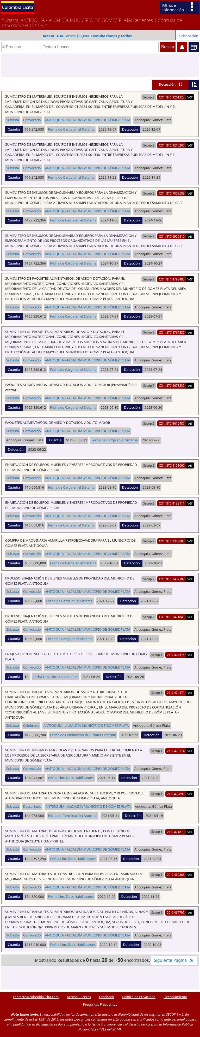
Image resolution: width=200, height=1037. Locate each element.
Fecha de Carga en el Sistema (71, 129)
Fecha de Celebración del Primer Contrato (83, 735)
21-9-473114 (176, 751)
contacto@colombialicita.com (36, 996)
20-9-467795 (176, 912)
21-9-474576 (176, 655)
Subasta (12, 120)
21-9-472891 (176, 794)
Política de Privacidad (138, 996)
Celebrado (31, 725)
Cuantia (14, 129)
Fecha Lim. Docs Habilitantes (55, 676)
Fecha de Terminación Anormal (72, 815)
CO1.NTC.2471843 (172, 617)
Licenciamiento (175, 996)
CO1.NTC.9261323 (172, 97)
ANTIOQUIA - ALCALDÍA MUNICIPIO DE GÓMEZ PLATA (87, 120)
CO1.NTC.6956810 (172, 236)
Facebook (106, 996)
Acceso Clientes (79, 996)
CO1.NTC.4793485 (172, 279)
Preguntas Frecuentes (100, 1004)
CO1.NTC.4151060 (172, 465)
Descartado (32, 806)
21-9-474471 (176, 692)
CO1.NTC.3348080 (172, 541)
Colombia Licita (17, 7)
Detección (167, 84)
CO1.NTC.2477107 (172, 579)
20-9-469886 (176, 874)
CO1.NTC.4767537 (172, 332)
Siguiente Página (174, 960)
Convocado (32, 120)
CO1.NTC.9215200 (172, 145)
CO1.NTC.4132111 (172, 503)
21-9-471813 (176, 832)
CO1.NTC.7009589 (172, 193)
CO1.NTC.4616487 (172, 423)
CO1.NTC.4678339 (172, 385)
